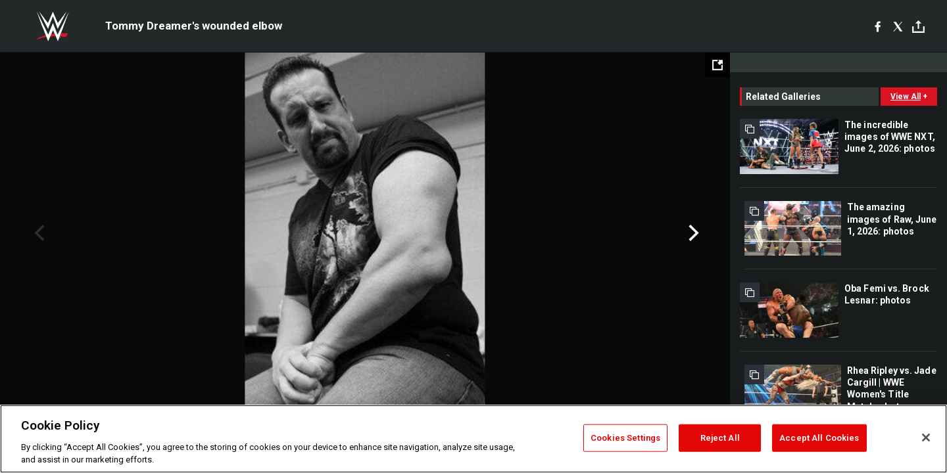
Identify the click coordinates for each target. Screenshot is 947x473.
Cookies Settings (625, 438)
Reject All (720, 438)
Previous (37, 233)
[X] (898, 26)
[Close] (925, 437)
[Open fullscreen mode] (717, 65)
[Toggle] (918, 26)
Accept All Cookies (819, 438)
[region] (473, 439)
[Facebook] (877, 26)
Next (692, 233)
